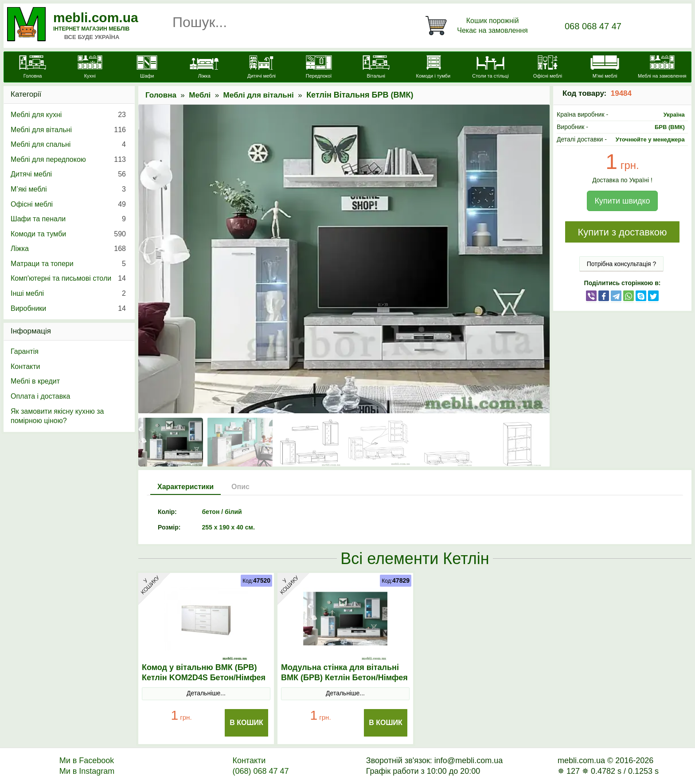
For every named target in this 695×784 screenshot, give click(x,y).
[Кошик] (478, 26)
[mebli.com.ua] (32, 68)
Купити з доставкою (622, 232)
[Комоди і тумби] (433, 68)
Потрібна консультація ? (621, 263)
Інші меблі (68, 293)
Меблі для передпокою (68, 160)
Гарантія (25, 351)
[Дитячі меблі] (261, 68)
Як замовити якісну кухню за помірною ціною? (57, 416)
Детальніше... (206, 693)
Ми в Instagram (87, 771)
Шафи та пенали (68, 219)
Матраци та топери (68, 264)
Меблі (200, 95)
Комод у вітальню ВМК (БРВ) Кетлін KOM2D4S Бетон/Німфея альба (204, 677)
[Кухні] (89, 68)
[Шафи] (147, 68)
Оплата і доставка (40, 396)
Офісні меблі (68, 204)
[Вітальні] (376, 68)
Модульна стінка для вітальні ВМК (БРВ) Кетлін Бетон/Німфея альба (344, 677)
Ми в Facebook (86, 760)
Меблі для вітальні (258, 95)
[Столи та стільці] (490, 68)
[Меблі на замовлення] (662, 68)
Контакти (25, 366)
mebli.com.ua (95, 17)
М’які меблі (68, 189)
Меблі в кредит (35, 381)
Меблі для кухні (68, 115)
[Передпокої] (319, 68)
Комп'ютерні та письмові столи (68, 278)
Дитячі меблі (68, 174)
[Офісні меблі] (547, 68)
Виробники (68, 309)
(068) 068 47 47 (260, 771)
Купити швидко (622, 200)
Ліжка (68, 249)
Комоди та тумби (68, 234)
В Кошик (246, 722)
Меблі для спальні (68, 144)
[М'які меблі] (604, 68)
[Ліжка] (204, 68)
